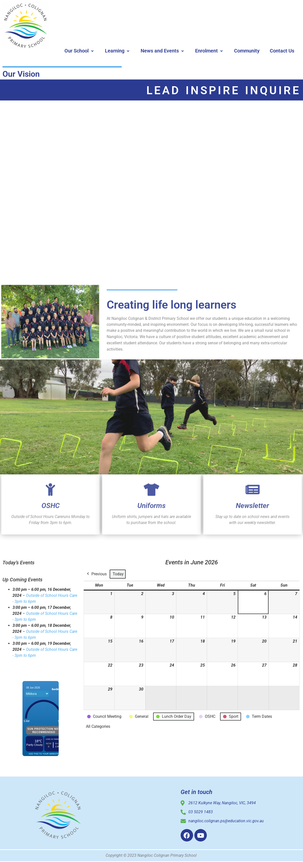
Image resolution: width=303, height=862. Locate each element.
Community (247, 51)
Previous (96, 574)
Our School (79, 51)
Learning (117, 51)
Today (118, 574)
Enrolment (209, 51)
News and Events (163, 51)
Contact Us (282, 51)
